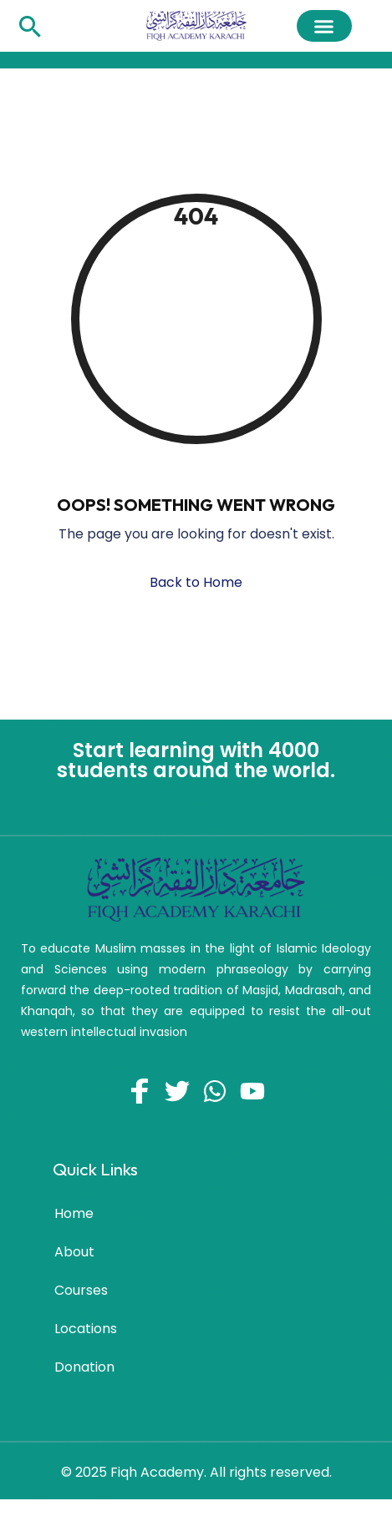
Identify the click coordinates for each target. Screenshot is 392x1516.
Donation (84, 1367)
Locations (85, 1328)
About (74, 1251)
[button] (324, 26)
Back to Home (196, 582)
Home (74, 1213)
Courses (81, 1290)
